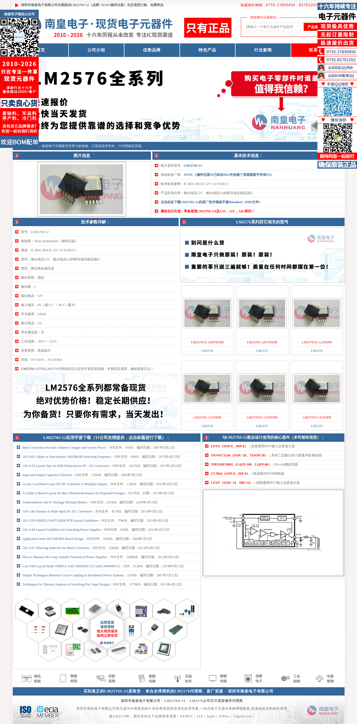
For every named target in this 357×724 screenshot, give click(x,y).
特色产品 (207, 50)
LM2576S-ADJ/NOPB (262, 342)
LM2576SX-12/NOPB (317, 342)
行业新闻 (263, 50)
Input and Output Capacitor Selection (47, 475)
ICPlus (224, 716)
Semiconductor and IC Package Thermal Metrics (55, 502)
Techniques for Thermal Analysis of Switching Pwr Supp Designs (66, 584)
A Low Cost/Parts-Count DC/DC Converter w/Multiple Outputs (65, 484)
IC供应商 (155, 708)
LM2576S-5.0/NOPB (317, 417)
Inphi (211, 716)
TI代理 (123, 146)
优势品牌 (152, 50)
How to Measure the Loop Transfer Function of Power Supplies (65, 557)
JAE (200, 716)
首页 (40, 50)
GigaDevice (242, 716)
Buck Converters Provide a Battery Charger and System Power (64, 447)
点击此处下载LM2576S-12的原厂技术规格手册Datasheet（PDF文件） (211, 202)
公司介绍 (96, 50)
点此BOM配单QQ (341, 76)
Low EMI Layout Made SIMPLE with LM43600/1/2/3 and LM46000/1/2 (71, 566)
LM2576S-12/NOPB (207, 417)
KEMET (186, 716)
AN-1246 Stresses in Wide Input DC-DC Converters (57, 511)
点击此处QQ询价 (340, 68)
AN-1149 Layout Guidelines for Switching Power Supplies (62, 530)
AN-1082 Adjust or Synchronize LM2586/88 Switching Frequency (67, 457)
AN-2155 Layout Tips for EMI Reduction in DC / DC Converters (66, 466)
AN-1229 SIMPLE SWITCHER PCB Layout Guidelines (60, 520)
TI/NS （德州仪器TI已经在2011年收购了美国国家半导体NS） (229, 175)
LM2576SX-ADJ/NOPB (207, 342)
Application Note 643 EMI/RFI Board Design (53, 539)
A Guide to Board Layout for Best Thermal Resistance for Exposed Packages (74, 493)
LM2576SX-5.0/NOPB (262, 417)
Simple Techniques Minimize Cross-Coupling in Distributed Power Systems (73, 575)
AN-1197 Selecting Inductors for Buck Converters (56, 548)
